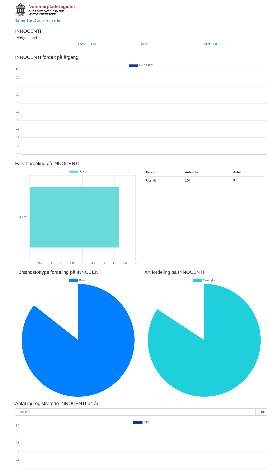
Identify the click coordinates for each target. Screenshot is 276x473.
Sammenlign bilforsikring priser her (38, 20)
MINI (144, 44)
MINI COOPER (214, 44)
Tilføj (261, 412)
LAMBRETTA (87, 44)
